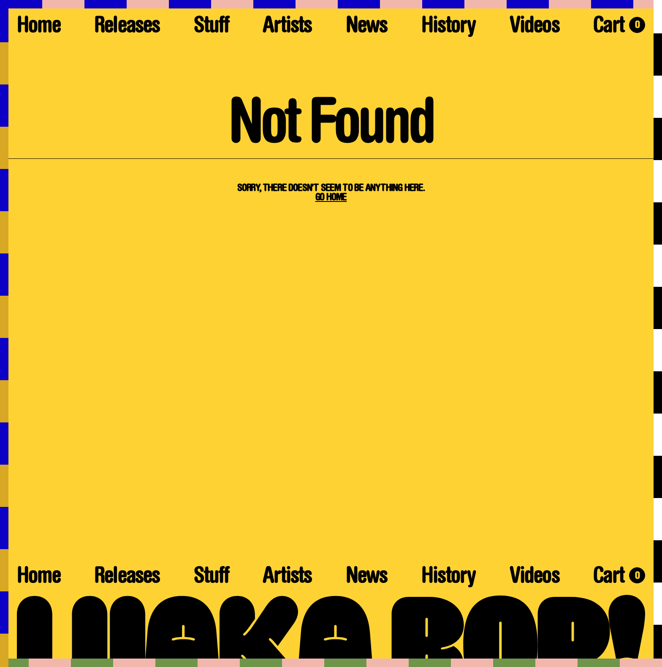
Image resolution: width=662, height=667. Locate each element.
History (448, 27)
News (367, 27)
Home (38, 27)
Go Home (331, 198)
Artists (287, 27)
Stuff (211, 27)
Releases (127, 27)
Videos (534, 27)
